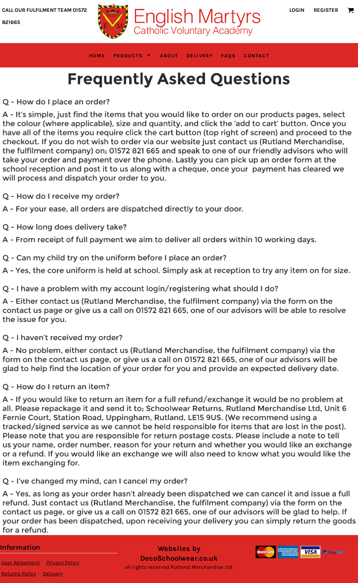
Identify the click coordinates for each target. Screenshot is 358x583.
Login (296, 10)
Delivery (53, 573)
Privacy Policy (62, 562)
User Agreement (20, 562)
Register (326, 10)
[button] (350, 10)
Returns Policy (18, 573)
